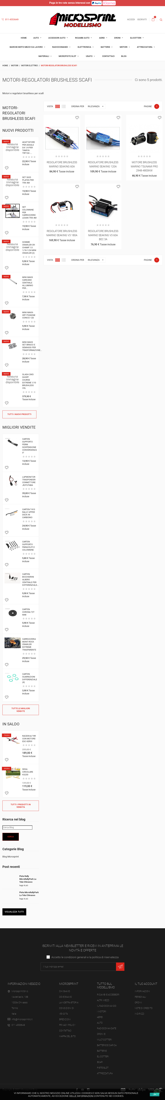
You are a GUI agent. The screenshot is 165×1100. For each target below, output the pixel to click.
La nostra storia (68, 1002)
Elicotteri (136, 38)
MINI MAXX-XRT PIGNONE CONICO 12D (28, 315)
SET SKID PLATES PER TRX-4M (28, 180)
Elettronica (85, 47)
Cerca (10, 836)
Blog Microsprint (10, 856)
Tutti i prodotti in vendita (21, 805)
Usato (89, 56)
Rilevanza (96, 106)
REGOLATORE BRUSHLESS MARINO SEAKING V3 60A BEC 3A (103, 235)
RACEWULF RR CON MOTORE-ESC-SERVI (29, 739)
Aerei (102, 38)
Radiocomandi (60, 47)
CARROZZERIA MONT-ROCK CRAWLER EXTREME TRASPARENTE (29, 644)
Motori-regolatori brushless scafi (18, 113)
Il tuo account (146, 983)
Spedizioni (65, 1019)
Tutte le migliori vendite (20, 709)
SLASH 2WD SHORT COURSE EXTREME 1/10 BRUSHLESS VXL (29, 381)
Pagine (148, 106)
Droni (117, 38)
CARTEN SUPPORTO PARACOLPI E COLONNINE (28, 545)
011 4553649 (10, 19)
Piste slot (102, 1067)
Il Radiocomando (106, 1006)
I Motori (101, 1011)
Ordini (138, 1002)
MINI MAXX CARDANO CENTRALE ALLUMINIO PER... (27, 282)
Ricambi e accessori (108, 994)
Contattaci (108, 56)
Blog (123, 56)
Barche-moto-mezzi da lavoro (26, 47)
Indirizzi (139, 1013)
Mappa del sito (67, 1036)
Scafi (100, 1062)
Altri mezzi (103, 1000)
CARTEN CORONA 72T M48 (28, 612)
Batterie (106, 47)
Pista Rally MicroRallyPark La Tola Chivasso (27, 879)
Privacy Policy (67, 1025)
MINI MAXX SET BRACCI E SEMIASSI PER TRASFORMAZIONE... (32, 346)
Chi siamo (64, 991)
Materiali (44, 56)
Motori (124, 47)
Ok (154, 1094)
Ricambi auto (82, 38)
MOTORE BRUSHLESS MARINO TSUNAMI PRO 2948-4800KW (144, 166)
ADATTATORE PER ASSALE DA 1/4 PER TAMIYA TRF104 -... (28, 147)
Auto (36, 38)
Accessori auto (57, 38)
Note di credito (143, 1008)
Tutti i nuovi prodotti (19, 414)
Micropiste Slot (68, 56)
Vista (50, 106)
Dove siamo (65, 997)
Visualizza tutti (14, 911)
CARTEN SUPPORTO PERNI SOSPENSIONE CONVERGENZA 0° (29, 446)
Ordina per (77, 106)
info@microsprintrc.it (22, 1019)
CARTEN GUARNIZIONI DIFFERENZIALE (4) (29, 678)
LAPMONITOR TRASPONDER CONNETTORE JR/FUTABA (28, 481)
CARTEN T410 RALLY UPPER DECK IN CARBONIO (28, 513)
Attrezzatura (145, 47)
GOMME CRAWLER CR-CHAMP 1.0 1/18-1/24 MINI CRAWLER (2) (29, 247)
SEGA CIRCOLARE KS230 (27, 772)
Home (24, 38)
